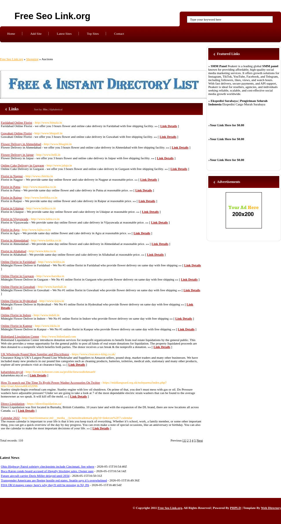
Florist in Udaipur (12, 208)
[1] (184, 440)
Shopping (32, 59)
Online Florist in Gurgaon (17, 276)
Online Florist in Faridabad (18, 261)
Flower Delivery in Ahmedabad (21, 144)
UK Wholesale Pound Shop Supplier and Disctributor (35, 354)
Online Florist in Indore (16, 315)
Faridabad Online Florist (16, 122)
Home (11, 33)
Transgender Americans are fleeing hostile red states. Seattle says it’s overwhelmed (54, 480)
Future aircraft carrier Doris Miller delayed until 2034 (35, 475)
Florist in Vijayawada (14, 219)
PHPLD (235, 508)
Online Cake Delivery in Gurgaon (22, 165)
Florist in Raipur (11, 197)
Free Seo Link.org (52, 16)
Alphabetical (56, 109)
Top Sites (93, 33)
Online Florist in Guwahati (18, 286)
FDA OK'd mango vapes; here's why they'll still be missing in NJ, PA (45, 485)
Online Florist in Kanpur (16, 325)
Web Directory (271, 508)
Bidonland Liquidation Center (20, 336)
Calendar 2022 (10, 417)
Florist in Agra (10, 229)
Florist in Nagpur (12, 176)
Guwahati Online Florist (16, 133)
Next (200, 440)
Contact (119, 33)
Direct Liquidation (13, 403)
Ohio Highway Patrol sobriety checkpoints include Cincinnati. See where (47, 466)
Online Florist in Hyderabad (19, 301)
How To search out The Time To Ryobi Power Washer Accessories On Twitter (50, 382)
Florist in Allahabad (13, 251)
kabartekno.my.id (12, 371)
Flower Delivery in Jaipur (17, 154)
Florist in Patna (10, 186)
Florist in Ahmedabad (14, 240)
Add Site (36, 33)
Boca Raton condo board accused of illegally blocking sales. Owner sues (47, 471)
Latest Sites (64, 33)
